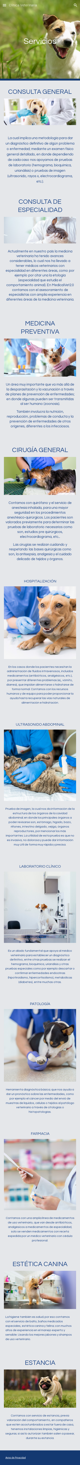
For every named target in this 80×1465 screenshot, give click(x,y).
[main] (40, 40)
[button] (4, 5)
